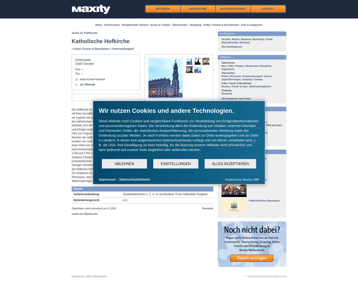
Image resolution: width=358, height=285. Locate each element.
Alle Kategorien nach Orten (236, 98)
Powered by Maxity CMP (242, 179)
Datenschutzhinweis (134, 179)
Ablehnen (124, 164)
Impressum (78, 276)
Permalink (207, 208)
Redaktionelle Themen (135, 24)
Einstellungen (176, 164)
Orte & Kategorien (252, 24)
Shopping (195, 24)
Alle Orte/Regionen (231, 47)
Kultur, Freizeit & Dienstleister (221, 24)
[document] (179, 133)
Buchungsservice (233, 8)
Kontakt (268, 8)
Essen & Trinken (160, 24)
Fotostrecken (112, 24)
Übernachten (179, 24)
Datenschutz (99, 276)
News (98, 24)
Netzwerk (163, 8)
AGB (88, 276)
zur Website (87, 84)
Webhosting (198, 8)
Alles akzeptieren (230, 164)
